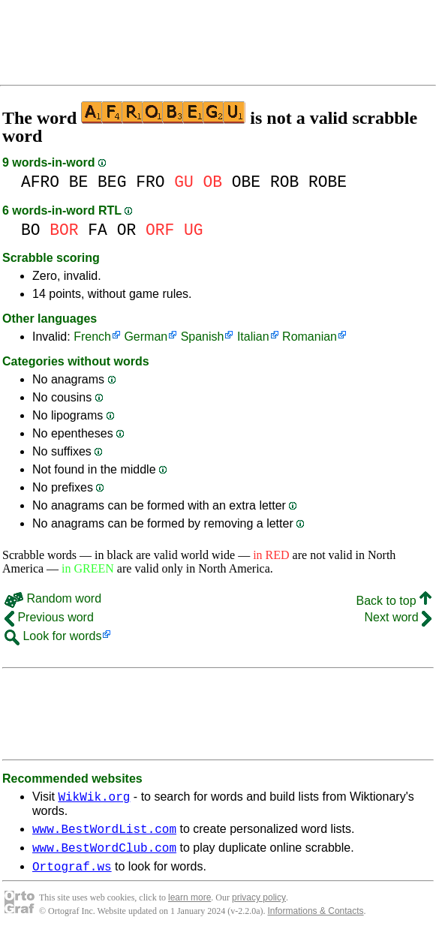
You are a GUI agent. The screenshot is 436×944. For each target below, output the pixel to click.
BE (79, 182)
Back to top (394, 600)
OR (127, 230)
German (145, 336)
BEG (112, 182)
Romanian (309, 336)
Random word (53, 598)
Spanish (202, 336)
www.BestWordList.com (104, 833)
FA (97, 230)
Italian (253, 336)
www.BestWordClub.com (104, 854)
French (92, 336)
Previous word (49, 617)
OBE (246, 182)
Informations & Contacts (316, 920)
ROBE (327, 182)
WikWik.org (94, 798)
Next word (398, 617)
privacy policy (259, 906)
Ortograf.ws (72, 875)
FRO (150, 182)
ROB (284, 182)
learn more (189, 906)
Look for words (53, 636)
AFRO (40, 182)
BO (31, 230)
